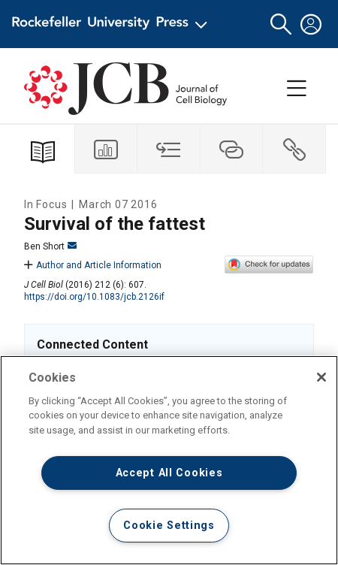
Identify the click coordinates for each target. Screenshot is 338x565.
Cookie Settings (169, 525)
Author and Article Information (92, 265)
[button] (280, 24)
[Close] (321, 377)
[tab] (106, 149)
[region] (169, 460)
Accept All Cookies (169, 473)
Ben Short (50, 246)
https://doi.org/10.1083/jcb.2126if (94, 297)
